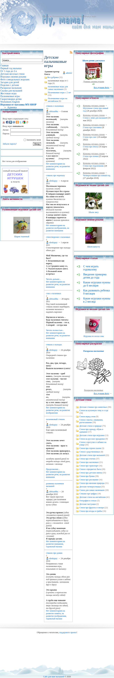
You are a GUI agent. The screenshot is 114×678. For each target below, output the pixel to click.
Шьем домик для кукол (93, 60)
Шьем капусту (93, 246)
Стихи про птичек (87, 459)
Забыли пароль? (10, 144)
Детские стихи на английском (92, 497)
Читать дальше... (53, 279)
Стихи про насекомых (89, 462)
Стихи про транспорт (88, 466)
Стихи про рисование (88, 479)
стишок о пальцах (54, 344)
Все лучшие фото (101, 87)
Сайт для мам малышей (53, 676)
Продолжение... (53, 469)
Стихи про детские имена (90, 472)
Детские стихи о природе (90, 426)
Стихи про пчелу (90, 146)
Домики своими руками (93, 81)
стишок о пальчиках (55, 106)
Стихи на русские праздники (92, 439)
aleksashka (53, 111)
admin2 (69, 73)
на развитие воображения (56, 226)
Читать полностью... (55, 330)
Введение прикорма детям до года (94, 276)
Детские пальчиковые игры (84, 16)
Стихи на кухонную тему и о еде (93, 410)
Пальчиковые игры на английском (57, 99)
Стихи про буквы (87, 476)
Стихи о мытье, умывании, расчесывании (91, 421)
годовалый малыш (54, 546)
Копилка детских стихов (94, 105)
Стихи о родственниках (89, 452)
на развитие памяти (55, 612)
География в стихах (88, 500)
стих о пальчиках (53, 293)
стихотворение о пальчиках (58, 237)
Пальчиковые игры (60, 16)
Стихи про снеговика (92, 127)
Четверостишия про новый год (96, 175)
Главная (45, 16)
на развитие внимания (57, 229)
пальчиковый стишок (55, 419)
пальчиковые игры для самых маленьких (58, 87)
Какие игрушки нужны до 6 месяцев (96, 284)
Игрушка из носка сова (93, 336)
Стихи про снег (90, 137)
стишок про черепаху (55, 175)
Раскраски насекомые (93, 390)
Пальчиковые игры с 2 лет (59, 92)
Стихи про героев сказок (90, 448)
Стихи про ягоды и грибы (90, 511)
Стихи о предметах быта (90, 469)
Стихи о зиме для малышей (95, 118)
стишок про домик (54, 553)
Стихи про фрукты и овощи (91, 507)
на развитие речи (55, 165)
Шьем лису (94, 212)
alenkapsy (53, 181)
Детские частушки (87, 504)
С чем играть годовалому (91, 268)
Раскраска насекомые (93, 351)
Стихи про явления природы (92, 483)
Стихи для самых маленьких (92, 490)
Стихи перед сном (87, 416)
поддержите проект (68, 632)
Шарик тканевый (21, 236)
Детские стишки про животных (93, 407)
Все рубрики (52, 77)
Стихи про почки (90, 156)
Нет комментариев (54, 164)
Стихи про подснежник (93, 166)
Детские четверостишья (90, 486)
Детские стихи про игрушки (91, 435)
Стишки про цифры (88, 493)
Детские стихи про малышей (92, 455)
